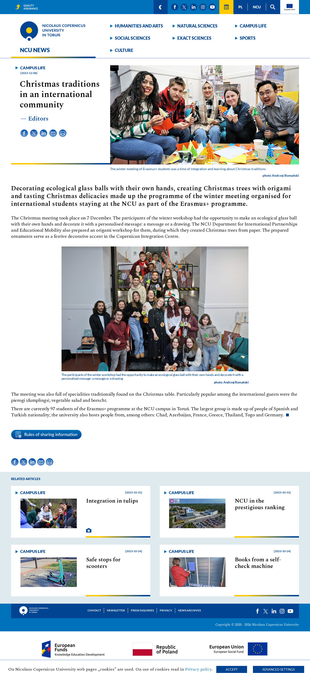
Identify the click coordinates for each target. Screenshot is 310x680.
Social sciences (132, 38)
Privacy (166, 610)
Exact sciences (194, 38)
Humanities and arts (139, 25)
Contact (94, 610)
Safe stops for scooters (103, 563)
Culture (124, 50)
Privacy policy (198, 669)
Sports (248, 38)
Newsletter (116, 610)
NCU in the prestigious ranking (260, 504)
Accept (232, 669)
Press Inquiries (142, 610)
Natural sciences (197, 25)
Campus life (253, 25)
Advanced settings (278, 669)
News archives (189, 610)
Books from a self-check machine (258, 563)
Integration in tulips (112, 501)
